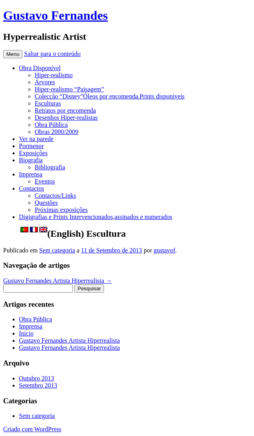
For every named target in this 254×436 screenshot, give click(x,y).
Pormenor (31, 146)
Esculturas (48, 103)
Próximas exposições (61, 209)
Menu (12, 54)
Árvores (45, 82)
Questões (46, 202)
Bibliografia (50, 167)
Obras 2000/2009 (56, 131)
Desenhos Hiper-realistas (66, 117)
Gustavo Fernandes (55, 15)
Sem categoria (57, 250)
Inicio (26, 333)
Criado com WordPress (32, 429)
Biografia (31, 160)
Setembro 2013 (38, 385)
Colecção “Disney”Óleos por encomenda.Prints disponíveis (110, 96)
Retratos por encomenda (65, 110)
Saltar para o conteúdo (52, 53)
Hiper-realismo (54, 75)
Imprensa (31, 174)
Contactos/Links (55, 195)
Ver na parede (36, 138)
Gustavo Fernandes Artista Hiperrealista (57, 280)
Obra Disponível (40, 68)
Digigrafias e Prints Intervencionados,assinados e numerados (95, 216)
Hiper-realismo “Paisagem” (69, 89)
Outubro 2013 (36, 378)
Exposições (33, 153)
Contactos (31, 188)
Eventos (45, 181)
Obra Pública (51, 124)
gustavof (164, 250)
